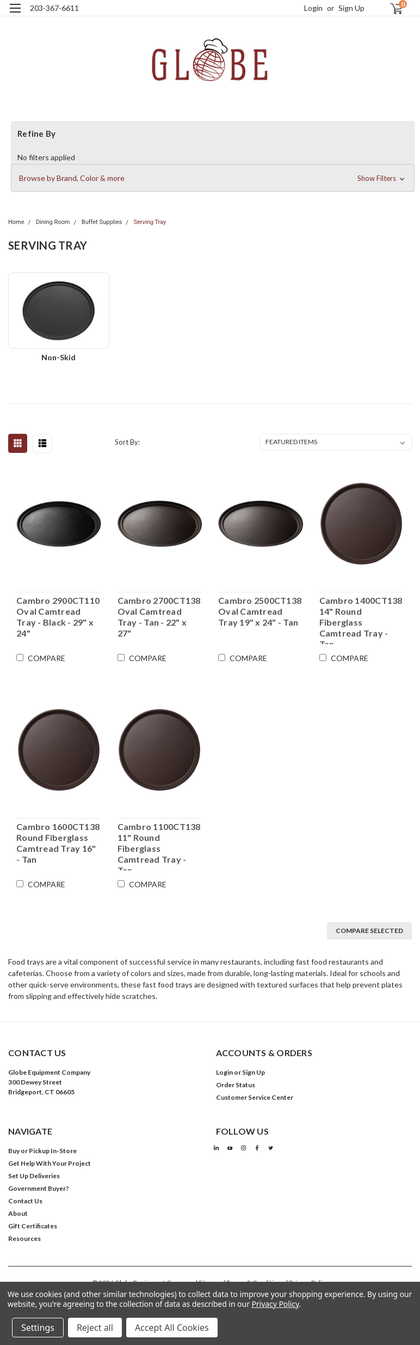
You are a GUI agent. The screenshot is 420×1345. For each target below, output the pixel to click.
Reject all (95, 1328)
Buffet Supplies (102, 222)
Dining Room (53, 222)
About (18, 1213)
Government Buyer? (38, 1188)
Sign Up (351, 8)
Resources (24, 1238)
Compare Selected (369, 930)
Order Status (235, 1085)
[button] (213, 178)
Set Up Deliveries (34, 1176)
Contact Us (25, 1201)
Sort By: (127, 442)
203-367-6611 (54, 8)
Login (313, 8)
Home (16, 222)
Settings (37, 1328)
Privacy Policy (275, 1304)
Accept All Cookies (172, 1328)
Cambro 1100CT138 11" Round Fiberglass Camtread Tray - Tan (159, 845)
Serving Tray (149, 222)
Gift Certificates (32, 1226)
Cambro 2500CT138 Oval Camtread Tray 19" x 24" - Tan (259, 611)
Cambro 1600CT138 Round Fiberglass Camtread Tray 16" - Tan (58, 842)
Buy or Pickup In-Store (42, 1151)
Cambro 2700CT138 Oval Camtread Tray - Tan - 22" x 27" (159, 616)
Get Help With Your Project (49, 1163)
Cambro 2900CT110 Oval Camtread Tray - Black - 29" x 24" (58, 616)
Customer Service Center (254, 1097)
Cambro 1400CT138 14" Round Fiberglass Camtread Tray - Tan (361, 619)
